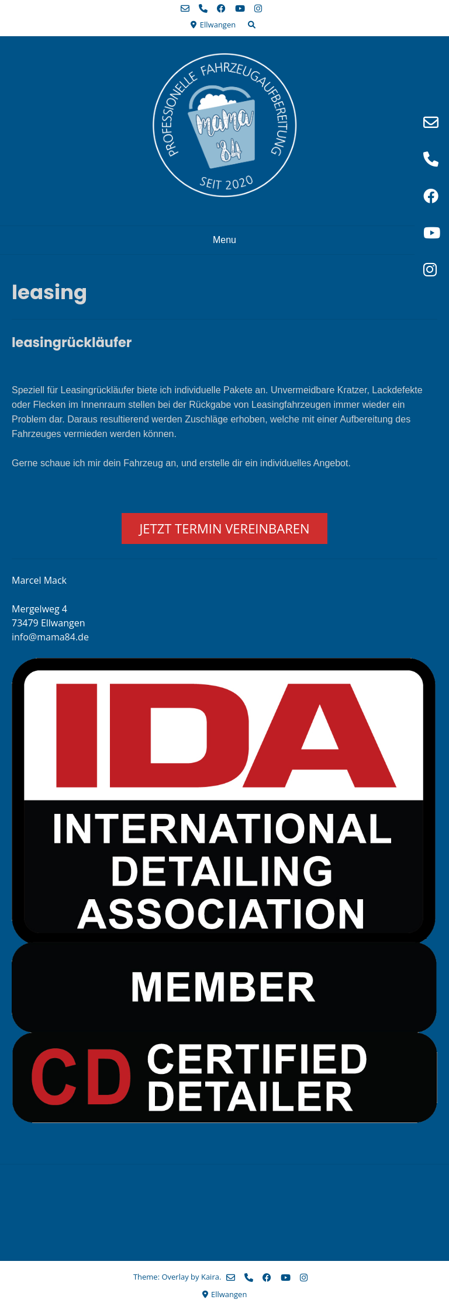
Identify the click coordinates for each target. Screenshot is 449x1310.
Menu (224, 240)
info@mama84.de (50, 636)
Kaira (210, 1276)
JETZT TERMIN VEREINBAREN (224, 528)
